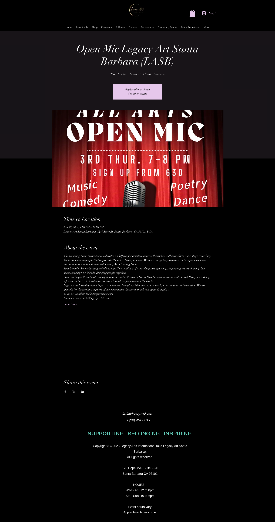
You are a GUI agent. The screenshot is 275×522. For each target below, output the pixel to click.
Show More (70, 304)
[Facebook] (205, 448)
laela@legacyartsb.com (137, 414)
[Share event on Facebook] (65, 392)
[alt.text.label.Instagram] (200, 448)
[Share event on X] (74, 392)
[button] (192, 13)
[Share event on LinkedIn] (82, 392)
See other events (137, 93)
